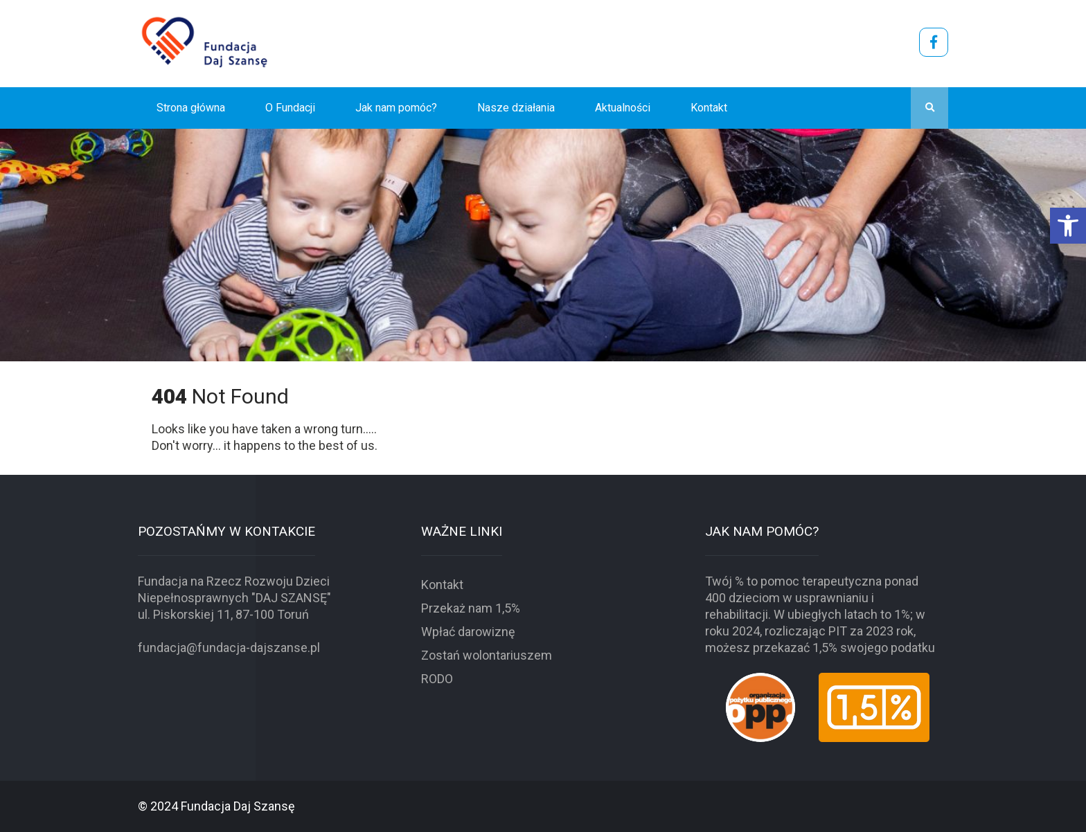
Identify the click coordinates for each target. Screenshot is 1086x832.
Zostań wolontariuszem (486, 655)
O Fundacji (290, 107)
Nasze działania (516, 107)
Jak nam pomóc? (396, 107)
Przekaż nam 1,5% (470, 608)
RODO (437, 678)
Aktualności (622, 107)
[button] (1068, 226)
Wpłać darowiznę (468, 631)
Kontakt (709, 107)
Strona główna (191, 107)
